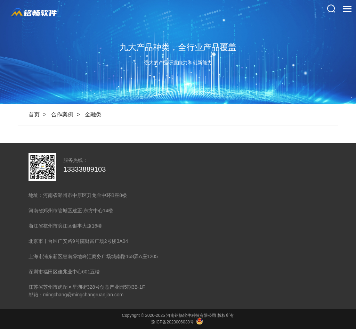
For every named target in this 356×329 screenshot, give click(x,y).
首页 (34, 114)
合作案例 (62, 114)
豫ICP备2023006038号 (172, 322)
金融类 (93, 114)
